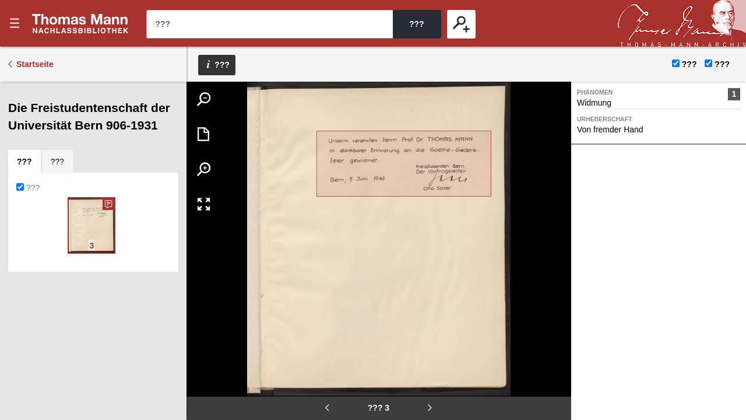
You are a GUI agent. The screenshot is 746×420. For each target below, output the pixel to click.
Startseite (35, 64)
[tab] (24, 161)
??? (80, 23)
